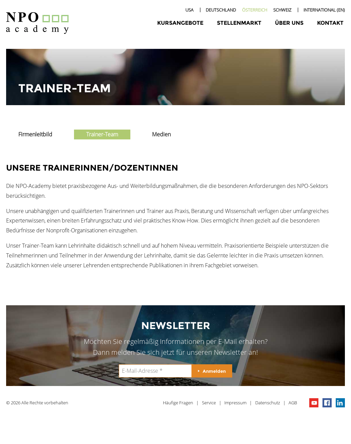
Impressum (235, 403)
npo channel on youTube (313, 402)
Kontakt (330, 23)
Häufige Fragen (178, 403)
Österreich (254, 10)
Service (209, 403)
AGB (293, 403)
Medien (161, 134)
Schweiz (282, 10)
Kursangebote (180, 23)
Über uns (289, 23)
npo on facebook (327, 402)
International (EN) (324, 10)
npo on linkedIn (340, 402)
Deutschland (221, 10)
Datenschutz (267, 403)
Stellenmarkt (239, 23)
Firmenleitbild (35, 134)
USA (189, 10)
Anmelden (214, 371)
